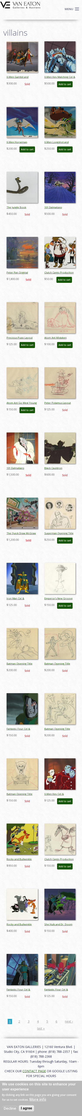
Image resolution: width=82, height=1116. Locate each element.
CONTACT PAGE (34, 1071)
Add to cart (65, 84)
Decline (10, 1108)
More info (38, 1099)
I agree (26, 1108)
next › (69, 1021)
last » (41, 1028)
